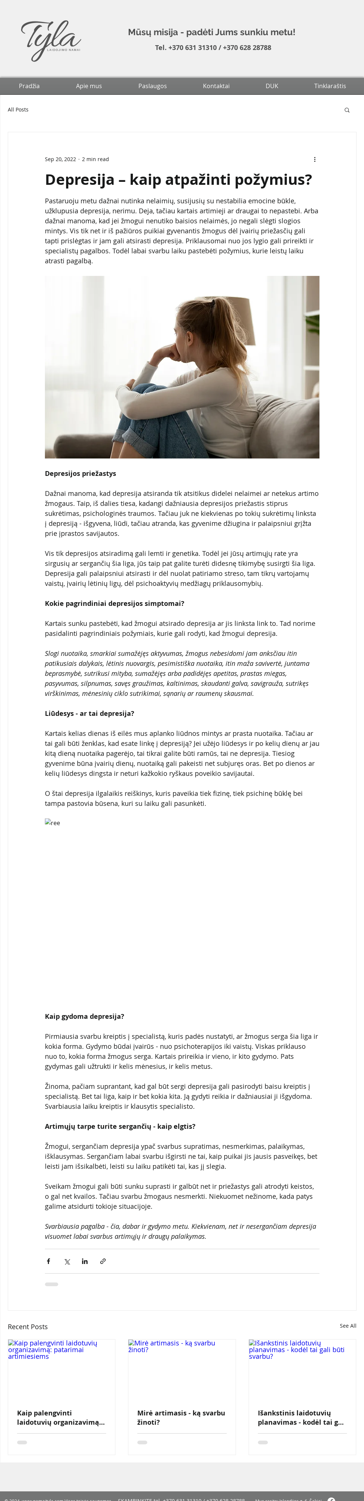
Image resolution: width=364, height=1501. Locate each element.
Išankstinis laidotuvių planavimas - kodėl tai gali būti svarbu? (302, 1417)
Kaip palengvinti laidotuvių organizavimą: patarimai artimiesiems (59, 1417)
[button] (347, 110)
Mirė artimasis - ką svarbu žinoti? (181, 1417)
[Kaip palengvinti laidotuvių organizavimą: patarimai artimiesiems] (61, 1370)
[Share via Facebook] (48, 1261)
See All (348, 1325)
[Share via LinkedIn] (84, 1261)
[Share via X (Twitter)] (66, 1261)
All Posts (18, 109)
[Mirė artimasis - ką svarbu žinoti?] (182, 1370)
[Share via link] (102, 1261)
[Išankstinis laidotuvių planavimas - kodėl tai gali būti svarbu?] (302, 1370)
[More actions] (315, 158)
